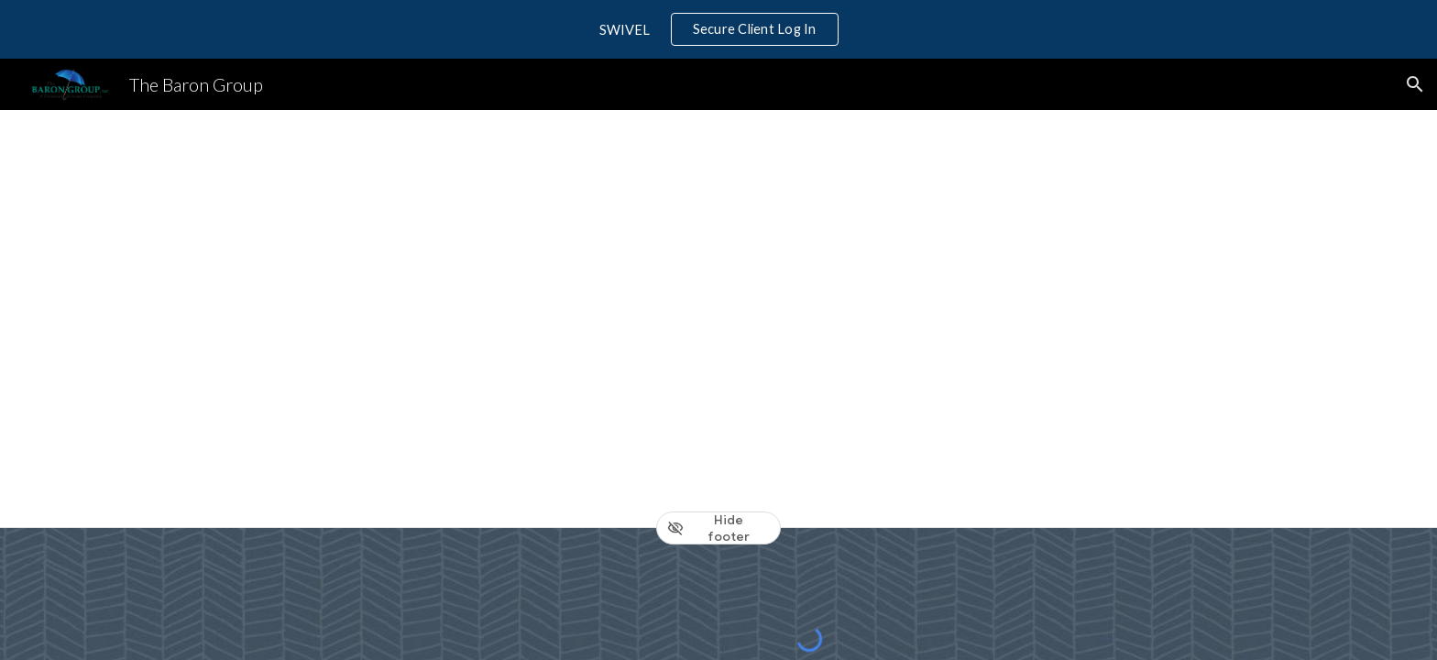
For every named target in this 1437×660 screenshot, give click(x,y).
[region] (718, 29)
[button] (1415, 84)
